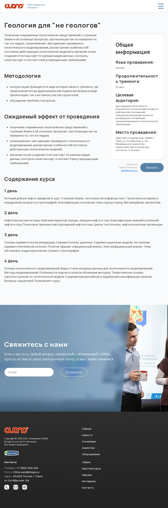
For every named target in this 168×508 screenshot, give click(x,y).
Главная (86, 428)
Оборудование (91, 454)
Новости (87, 435)
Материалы (89, 481)
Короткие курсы (91, 468)
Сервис (86, 462)
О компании (89, 441)
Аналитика (88, 447)
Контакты (87, 487)
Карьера (87, 474)
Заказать (152, 167)
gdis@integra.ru (129, 170)
